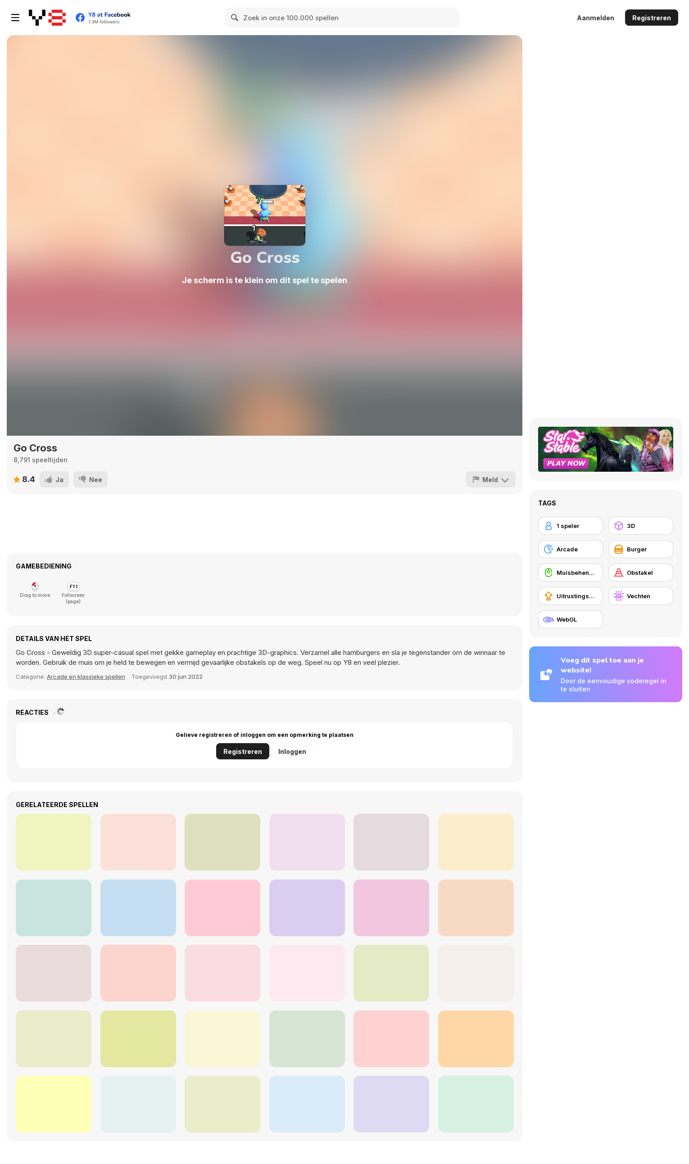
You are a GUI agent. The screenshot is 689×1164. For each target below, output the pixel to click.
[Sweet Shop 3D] (391, 842)
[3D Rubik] (307, 1039)
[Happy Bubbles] (53, 1039)
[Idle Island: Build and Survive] (53, 908)
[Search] (235, 17)
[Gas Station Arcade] (138, 908)
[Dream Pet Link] (391, 1039)
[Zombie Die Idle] (391, 908)
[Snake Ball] (476, 1104)
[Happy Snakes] (222, 973)
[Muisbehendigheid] (570, 573)
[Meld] (491, 479)
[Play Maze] (138, 1104)
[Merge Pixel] (138, 973)
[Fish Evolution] (138, 1039)
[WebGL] (570, 619)
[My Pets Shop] (307, 908)
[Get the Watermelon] (222, 1039)
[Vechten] (640, 596)
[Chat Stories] (138, 842)
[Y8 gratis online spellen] (47, 17)
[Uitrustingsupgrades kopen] (570, 596)
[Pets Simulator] (476, 908)
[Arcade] (570, 549)
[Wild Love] (476, 842)
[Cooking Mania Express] (222, 908)
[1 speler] (570, 526)
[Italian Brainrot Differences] (222, 1104)
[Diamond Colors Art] (307, 842)
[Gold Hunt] (53, 842)
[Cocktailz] (476, 1039)
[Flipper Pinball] (53, 1104)
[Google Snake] (53, 973)
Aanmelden (595, 18)
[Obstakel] (640, 573)
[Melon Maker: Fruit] (476, 973)
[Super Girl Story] (222, 842)
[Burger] (640, 549)
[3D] (640, 526)
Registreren (651, 18)
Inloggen (292, 751)
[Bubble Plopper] (307, 1104)
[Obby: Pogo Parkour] (307, 973)
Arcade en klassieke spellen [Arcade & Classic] (86, 676)
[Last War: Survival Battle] (391, 973)
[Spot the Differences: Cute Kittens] (391, 1104)
